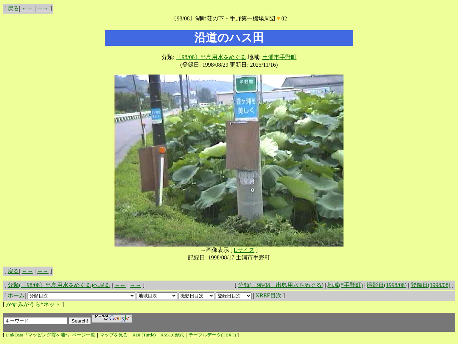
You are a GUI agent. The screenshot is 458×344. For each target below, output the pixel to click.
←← (27, 8)
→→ (43, 8)
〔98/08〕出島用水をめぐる (211, 57)
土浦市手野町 (279, 57)
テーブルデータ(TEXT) (212, 335)
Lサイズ (244, 250)
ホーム (16, 295)
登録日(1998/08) (430, 285)
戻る (13, 8)
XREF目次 (268, 295)
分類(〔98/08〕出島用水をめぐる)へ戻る (59, 285)
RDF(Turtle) (144, 335)
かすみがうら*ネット (33, 304)
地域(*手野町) (345, 285)
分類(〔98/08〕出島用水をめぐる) (280, 285)
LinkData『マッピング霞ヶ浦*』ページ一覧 (51, 335)
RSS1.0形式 (172, 335)
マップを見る (114, 335)
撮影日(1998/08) (386, 285)
